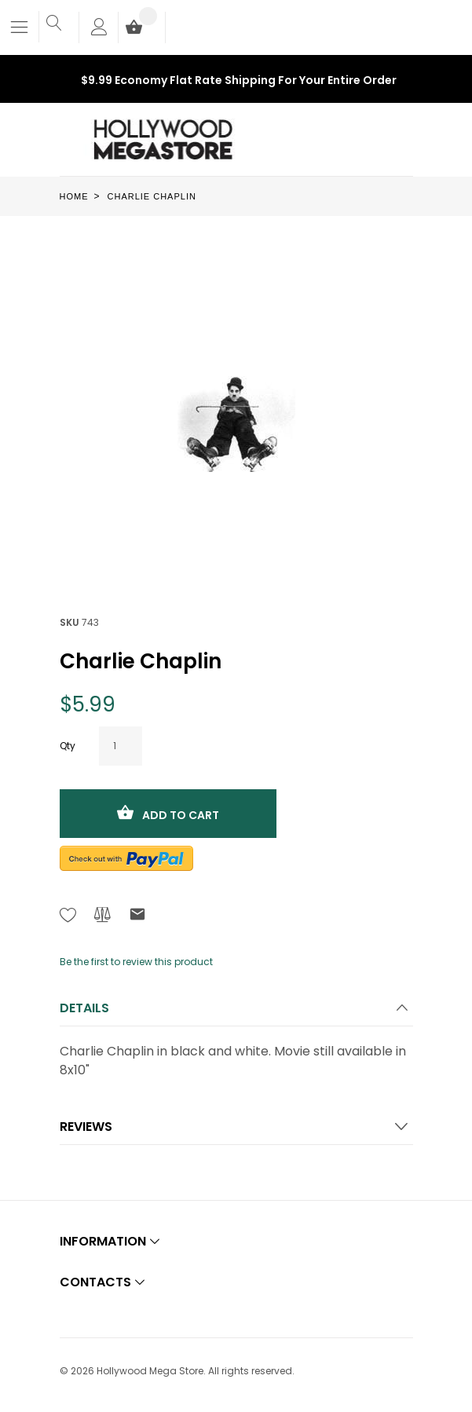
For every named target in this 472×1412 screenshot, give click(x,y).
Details (84, 1008)
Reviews (86, 1127)
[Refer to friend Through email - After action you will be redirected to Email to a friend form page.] (137, 917)
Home (74, 196)
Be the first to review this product (136, 961)
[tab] (236, 1012)
